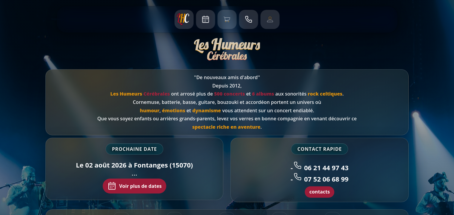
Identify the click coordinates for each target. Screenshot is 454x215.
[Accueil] (184, 19)
